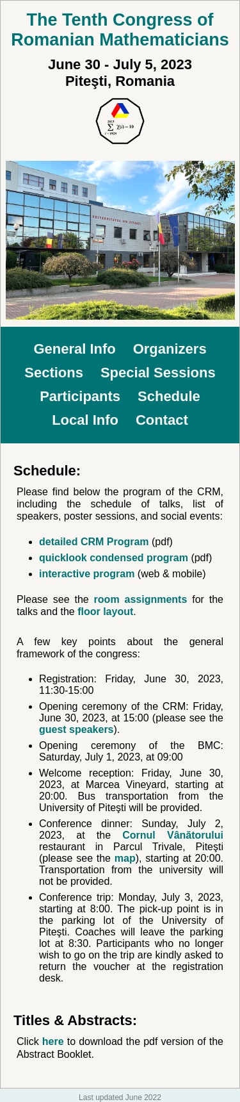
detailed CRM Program (94, 541)
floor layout (105, 611)
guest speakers (76, 729)
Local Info (85, 420)
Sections (53, 373)
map (125, 858)
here (53, 1041)
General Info (74, 349)
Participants (80, 396)
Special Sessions (158, 373)
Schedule (169, 396)
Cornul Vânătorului (172, 835)
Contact (162, 420)
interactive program (86, 573)
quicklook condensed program (113, 557)
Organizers (170, 349)
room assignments (141, 599)
